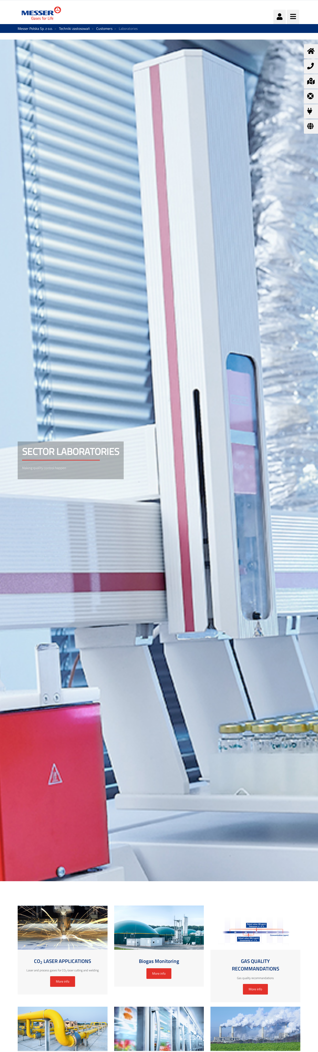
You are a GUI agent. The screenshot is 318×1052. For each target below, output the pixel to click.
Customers (104, 28)
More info (62, 981)
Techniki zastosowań (74, 28)
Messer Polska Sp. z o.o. (35, 28)
